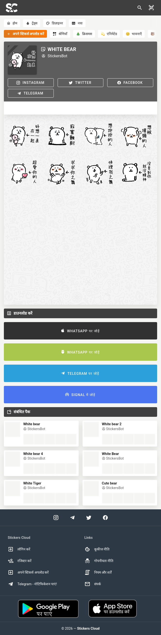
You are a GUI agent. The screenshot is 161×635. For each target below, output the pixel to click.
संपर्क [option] (92, 584)
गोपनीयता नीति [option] (98, 561)
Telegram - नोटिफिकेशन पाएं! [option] (32, 584)
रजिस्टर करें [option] (19, 561)
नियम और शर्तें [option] (98, 572)
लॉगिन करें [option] (19, 549)
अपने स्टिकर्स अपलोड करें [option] (28, 572)
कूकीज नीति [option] (96, 549)
